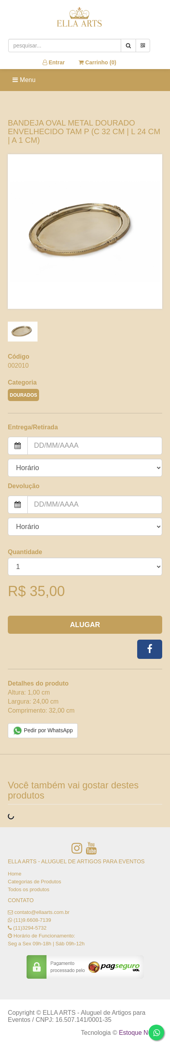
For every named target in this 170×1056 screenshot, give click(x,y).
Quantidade (25, 552)
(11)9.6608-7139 (32, 920)
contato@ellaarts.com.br (42, 912)
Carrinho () (97, 62)
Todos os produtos (28, 889)
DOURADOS (23, 395)
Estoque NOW (138, 1032)
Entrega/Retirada (33, 427)
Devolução (23, 486)
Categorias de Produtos (34, 882)
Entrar (54, 62)
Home (14, 874)
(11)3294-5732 (30, 928)
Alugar (85, 625)
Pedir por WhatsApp (43, 730)
